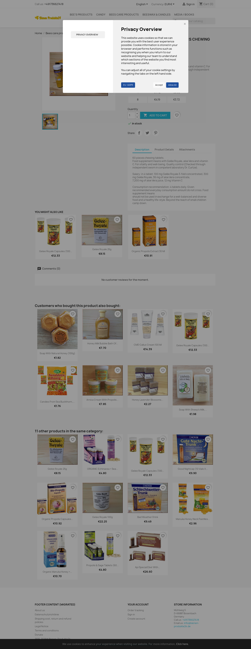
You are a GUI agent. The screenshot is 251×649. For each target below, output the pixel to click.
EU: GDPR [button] (128, 84)
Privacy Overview (87, 34)
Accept (159, 84)
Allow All (172, 84)
